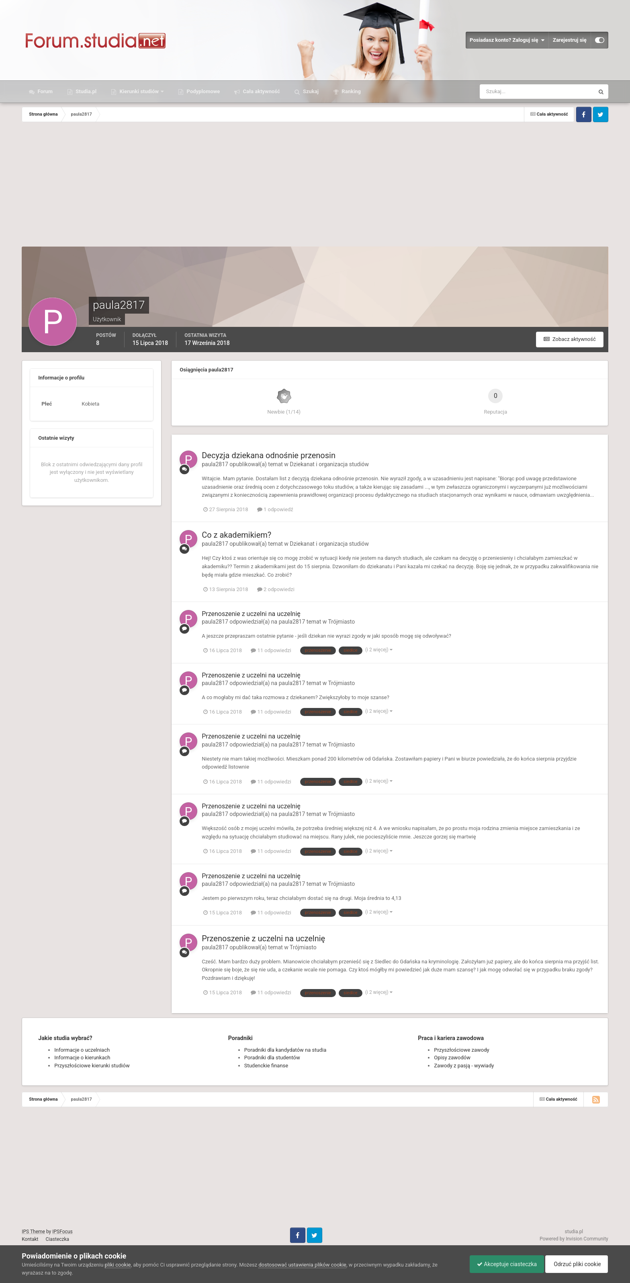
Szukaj (310, 91)
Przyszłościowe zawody (461, 1050)
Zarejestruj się (570, 40)
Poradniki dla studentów (272, 1058)
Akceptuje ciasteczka (503, 1264)
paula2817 (215, 464)
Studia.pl (85, 91)
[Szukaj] (507, 91)
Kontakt (30, 1239)
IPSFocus (62, 1231)
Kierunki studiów (139, 91)
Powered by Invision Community (574, 1239)
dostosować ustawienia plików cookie (302, 1265)
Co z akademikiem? (236, 535)
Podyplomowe (202, 91)
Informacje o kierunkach (82, 1058)
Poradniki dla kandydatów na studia (285, 1050)
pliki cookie (118, 1265)
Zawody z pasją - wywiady (464, 1066)
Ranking (350, 91)
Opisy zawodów (452, 1058)
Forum (44, 91)
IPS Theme (33, 1231)
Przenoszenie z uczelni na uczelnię (251, 614)
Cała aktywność (260, 91)
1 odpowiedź (275, 509)
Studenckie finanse (266, 1066)
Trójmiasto (341, 621)
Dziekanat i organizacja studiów (329, 464)
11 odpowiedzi (271, 650)
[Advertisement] (315, 186)
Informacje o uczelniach (82, 1050)
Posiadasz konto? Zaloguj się (507, 40)
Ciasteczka (58, 1239)
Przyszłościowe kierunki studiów (91, 1066)
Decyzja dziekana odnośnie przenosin (268, 455)
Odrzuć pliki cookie (575, 1264)
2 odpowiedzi (276, 589)
